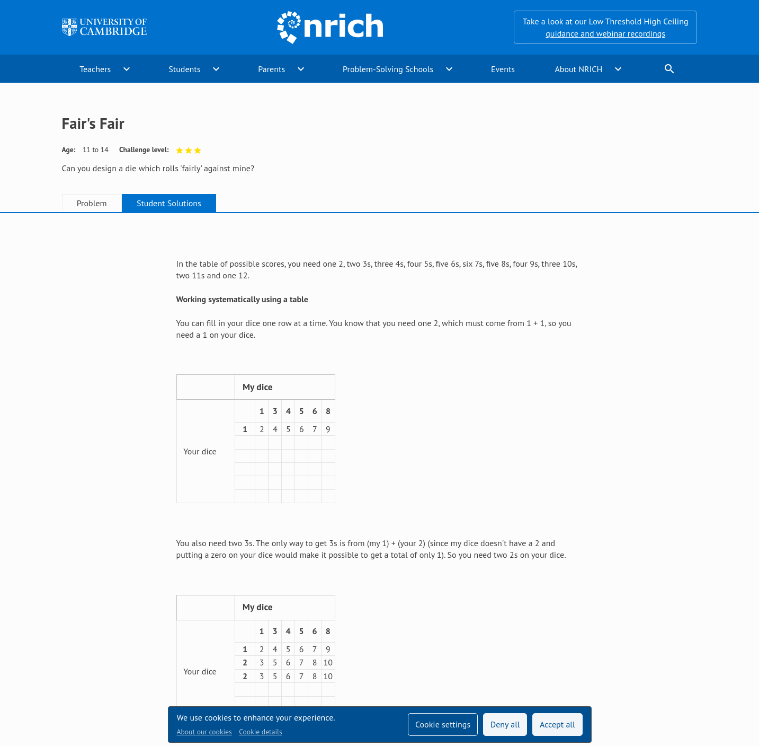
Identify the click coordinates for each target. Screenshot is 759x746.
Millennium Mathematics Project (286, 663)
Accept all (557, 724)
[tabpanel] (379, 399)
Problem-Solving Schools (388, 69)
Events (503, 69)
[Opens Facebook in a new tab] (661, 641)
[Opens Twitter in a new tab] (632, 641)
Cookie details (260, 731)
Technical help (226, 641)
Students (184, 69)
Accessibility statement (310, 641)
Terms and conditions (461, 641)
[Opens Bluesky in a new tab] (691, 642)
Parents (271, 69)
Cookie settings (442, 724)
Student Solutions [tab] (169, 203)
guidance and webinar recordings (605, 33)
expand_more (126, 69)
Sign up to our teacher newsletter (122, 641)
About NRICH (578, 69)
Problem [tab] (92, 203)
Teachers (95, 69)
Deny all (505, 724)
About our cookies (204, 731)
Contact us (387, 641)
